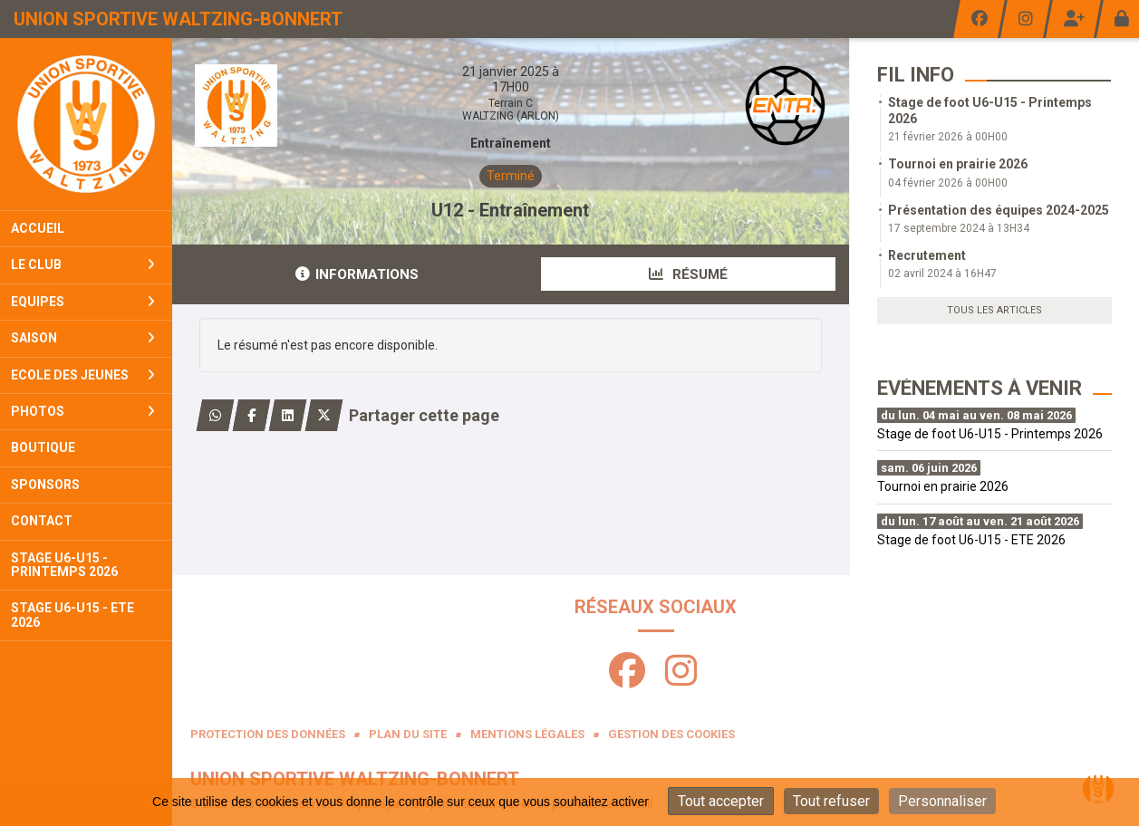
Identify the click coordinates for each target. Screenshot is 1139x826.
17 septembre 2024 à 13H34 (958, 228)
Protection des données (267, 734)
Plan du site (408, 734)
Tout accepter (721, 801)
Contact (41, 521)
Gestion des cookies (671, 734)
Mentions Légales (527, 734)
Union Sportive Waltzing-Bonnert (178, 19)
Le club (83, 264)
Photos (83, 411)
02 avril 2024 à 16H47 (942, 273)
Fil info (915, 74)
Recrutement (927, 255)
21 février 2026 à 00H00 (948, 136)
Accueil (37, 228)
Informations (357, 274)
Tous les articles (994, 310)
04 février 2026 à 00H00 (948, 183)
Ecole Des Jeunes (83, 375)
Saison (83, 338)
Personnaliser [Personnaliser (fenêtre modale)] (942, 801)
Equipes (83, 301)
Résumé (688, 274)
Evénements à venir (979, 388)
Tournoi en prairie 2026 (958, 164)
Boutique (43, 447)
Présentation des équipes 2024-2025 (998, 210)
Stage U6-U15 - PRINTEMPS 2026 (64, 565)
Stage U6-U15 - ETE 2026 (72, 614)
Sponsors (45, 484)
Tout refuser (831, 801)
